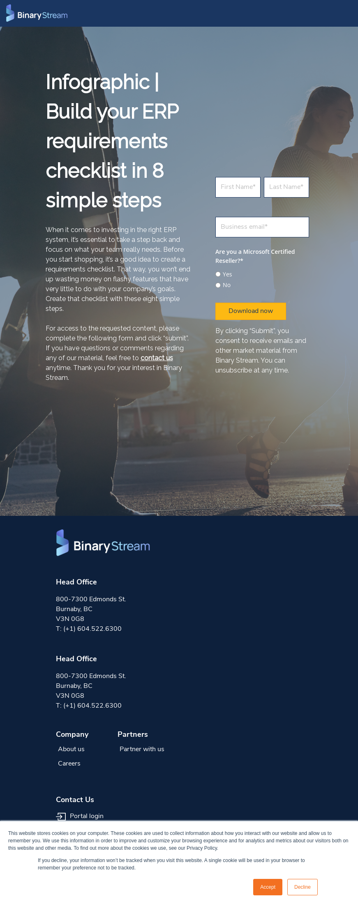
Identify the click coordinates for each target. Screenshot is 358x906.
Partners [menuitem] (133, 735)
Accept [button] (267, 887)
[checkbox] (262, 279)
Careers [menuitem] (69, 764)
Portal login (80, 816)
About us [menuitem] (71, 749)
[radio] (262, 274)
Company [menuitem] (72, 735)
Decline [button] (302, 887)
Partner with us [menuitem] (142, 749)
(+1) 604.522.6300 (92, 629)
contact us (157, 358)
